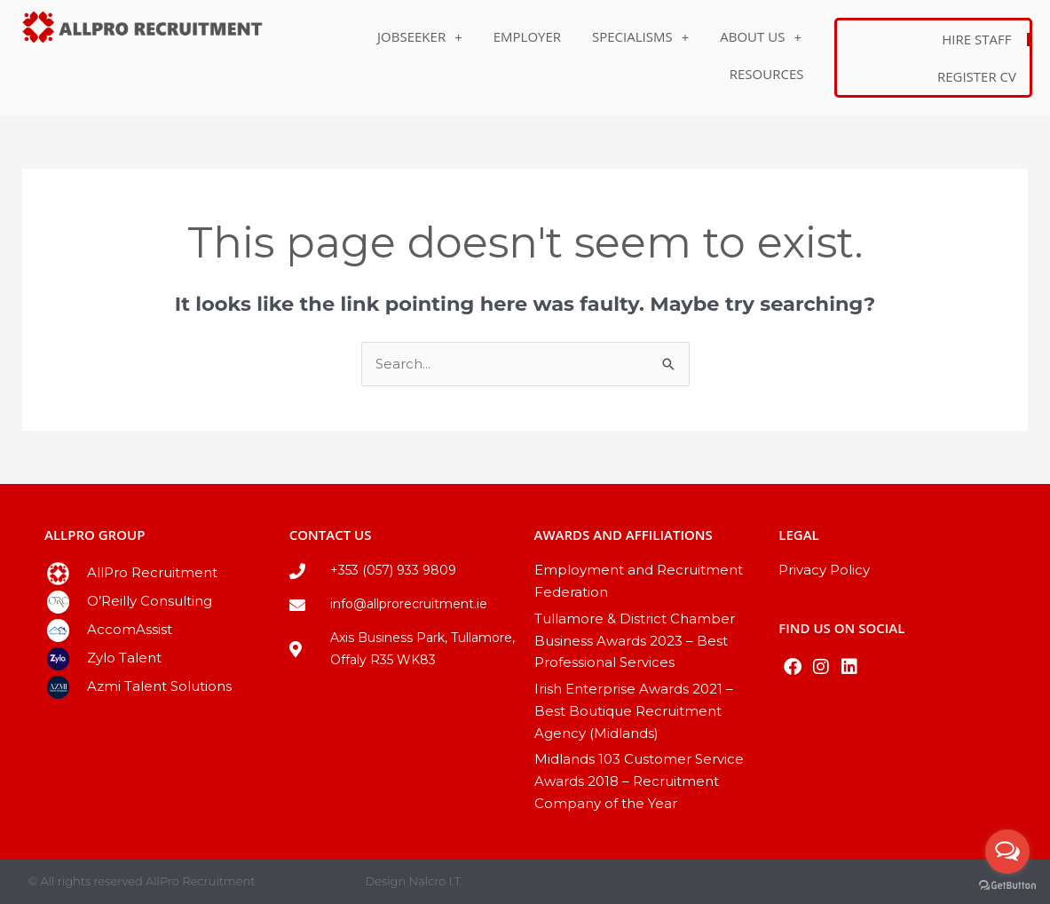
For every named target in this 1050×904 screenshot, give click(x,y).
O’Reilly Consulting (149, 600)
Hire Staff (976, 39)
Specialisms (640, 36)
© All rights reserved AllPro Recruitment (142, 881)
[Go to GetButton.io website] (1007, 886)
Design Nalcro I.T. (413, 881)
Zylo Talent (124, 657)
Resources (767, 74)
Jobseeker (419, 36)
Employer (527, 36)
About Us (760, 36)
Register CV (976, 76)
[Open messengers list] (1007, 851)
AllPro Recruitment (152, 572)
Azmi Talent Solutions (159, 686)
